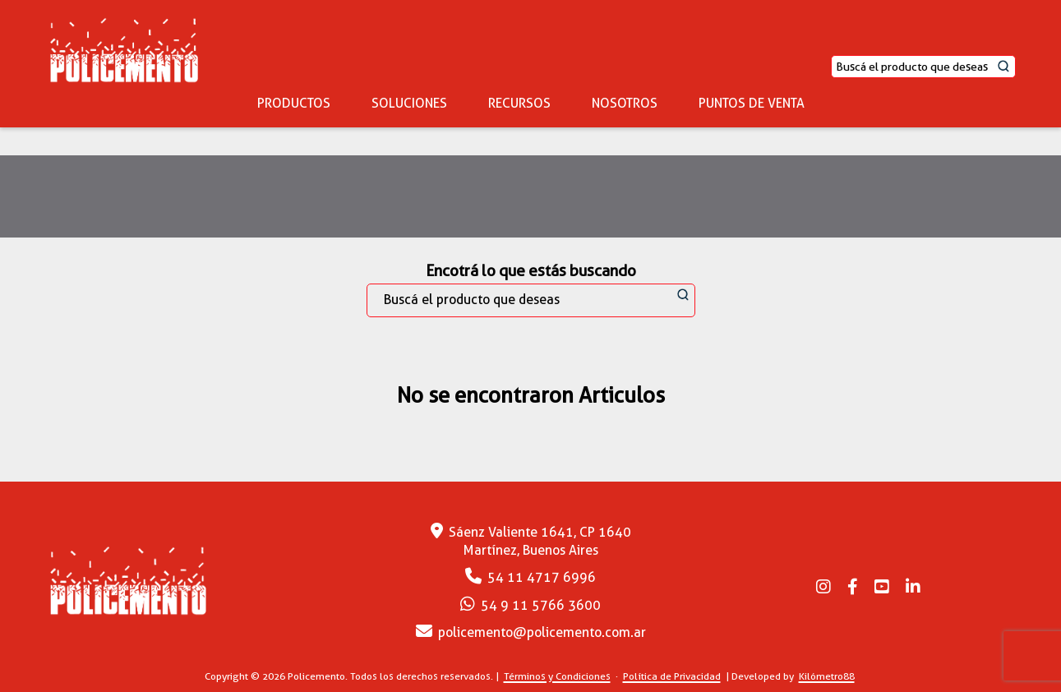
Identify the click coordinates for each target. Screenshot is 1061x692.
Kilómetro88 (827, 676)
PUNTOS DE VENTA (752, 103)
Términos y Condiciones (557, 676)
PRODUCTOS (293, 103)
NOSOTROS (624, 103)
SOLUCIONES (409, 103)
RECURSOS (519, 103)
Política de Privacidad (672, 676)
